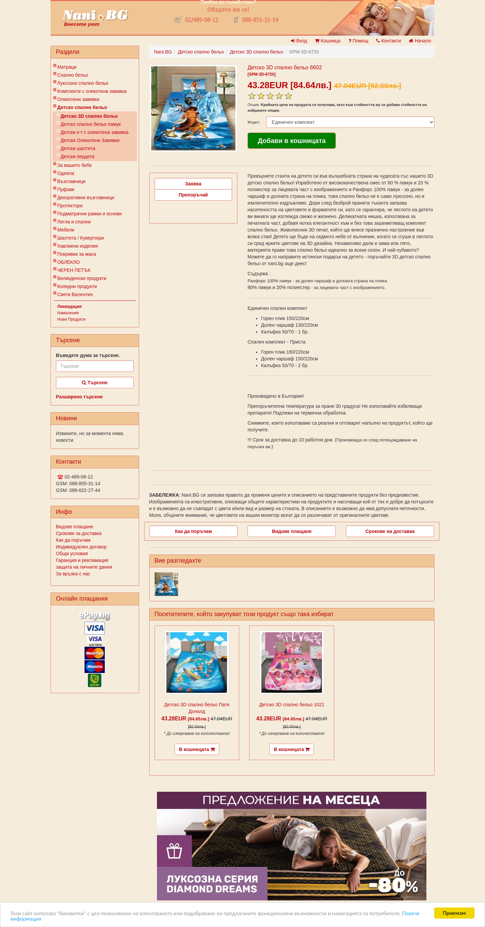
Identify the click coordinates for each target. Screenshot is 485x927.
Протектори (70, 205)
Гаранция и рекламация (82, 560)
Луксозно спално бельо (82, 83)
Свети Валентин (75, 294)
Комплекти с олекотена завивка (92, 91)
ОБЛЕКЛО (68, 262)
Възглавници (71, 181)
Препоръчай (193, 195)
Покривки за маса (76, 254)
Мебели (65, 230)
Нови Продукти (71, 319)
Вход (299, 40)
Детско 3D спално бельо (89, 116)
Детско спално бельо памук (91, 124)
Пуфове (65, 189)
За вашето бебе (74, 165)
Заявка (193, 183)
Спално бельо (72, 75)
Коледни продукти (77, 286)
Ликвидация (69, 306)
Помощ (358, 40)
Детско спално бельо (82, 107)
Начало (420, 40)
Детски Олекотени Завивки (90, 140)
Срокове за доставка (78, 533)
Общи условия (72, 553)
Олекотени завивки (78, 99)
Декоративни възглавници (85, 197)
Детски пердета (77, 156)
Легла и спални (74, 221)
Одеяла (65, 173)
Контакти (388, 40)
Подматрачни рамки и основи (89, 213)
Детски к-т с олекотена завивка (95, 132)
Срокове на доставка (390, 531)
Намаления (68, 313)
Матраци (66, 67)
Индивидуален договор (81, 546)
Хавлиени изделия (77, 246)
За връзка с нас (73, 573)
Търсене (94, 382)
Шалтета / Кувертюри (80, 238)
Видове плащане (74, 526)
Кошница (327, 40)
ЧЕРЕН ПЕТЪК (74, 270)
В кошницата (197, 749)
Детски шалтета (78, 148)
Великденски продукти (81, 278)
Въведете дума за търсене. (88, 355)
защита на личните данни (84, 567)
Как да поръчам (73, 540)
